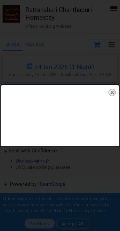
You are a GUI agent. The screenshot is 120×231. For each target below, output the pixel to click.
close (112, 92)
